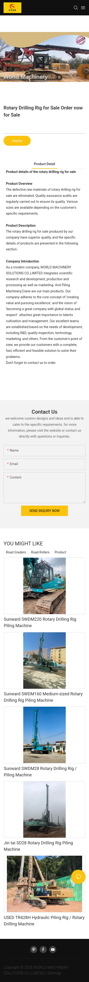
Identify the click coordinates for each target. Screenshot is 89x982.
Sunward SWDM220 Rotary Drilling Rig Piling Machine (40, 622)
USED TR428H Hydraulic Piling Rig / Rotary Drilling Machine (44, 920)
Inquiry (17, 141)
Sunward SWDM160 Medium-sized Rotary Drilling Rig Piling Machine (43, 697)
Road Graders (16, 552)
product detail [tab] (44, 164)
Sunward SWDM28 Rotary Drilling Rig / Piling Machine (40, 771)
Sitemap (54, 973)
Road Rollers (40, 552)
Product (60, 552)
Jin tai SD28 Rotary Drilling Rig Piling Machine (38, 846)
